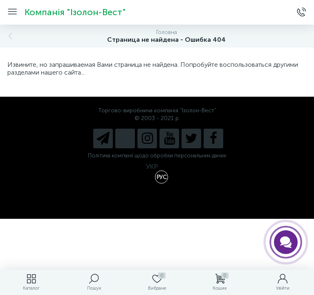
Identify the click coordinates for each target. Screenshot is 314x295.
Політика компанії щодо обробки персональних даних (157, 155)
